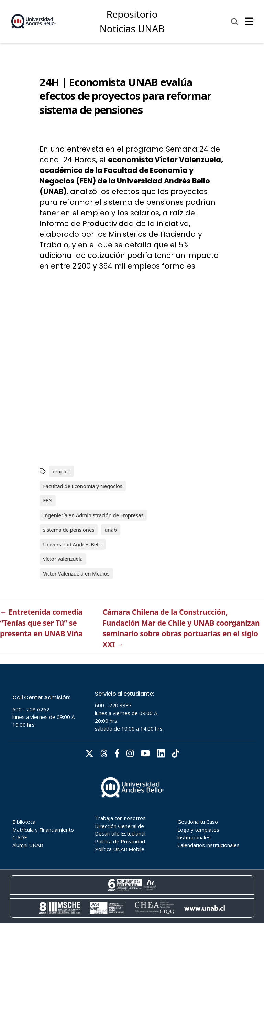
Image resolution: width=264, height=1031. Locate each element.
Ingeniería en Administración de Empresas (93, 515)
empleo (61, 471)
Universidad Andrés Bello (72, 544)
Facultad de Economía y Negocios (82, 486)
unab (110, 529)
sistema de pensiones (68, 529)
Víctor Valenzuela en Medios (76, 573)
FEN (47, 500)
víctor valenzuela (62, 558)
